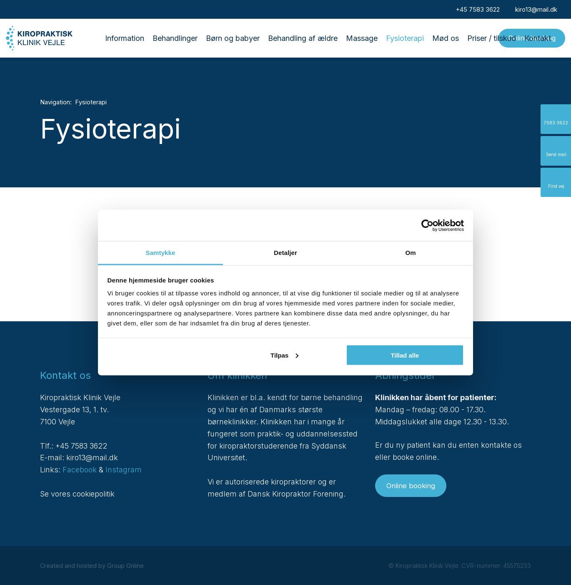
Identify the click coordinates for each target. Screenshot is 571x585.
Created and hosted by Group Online (92, 565)
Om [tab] (410, 252)
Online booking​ (410, 486)
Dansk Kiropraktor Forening (295, 493)
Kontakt (537, 38)
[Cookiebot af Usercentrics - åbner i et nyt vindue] (427, 225)
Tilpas (284, 354)
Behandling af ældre (303, 38)
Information (124, 38)
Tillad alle (405, 354)
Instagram (123, 469)
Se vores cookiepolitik (77, 493)
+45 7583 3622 (81, 445)
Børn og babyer (233, 38)
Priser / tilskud (491, 38)
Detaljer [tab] (285, 252)
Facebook (80, 469)
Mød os (445, 38)
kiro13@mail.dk (92, 457)
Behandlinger (175, 38)
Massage (362, 38)
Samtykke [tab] (160, 252)
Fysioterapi (405, 38)
